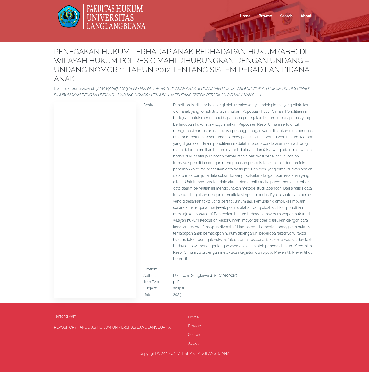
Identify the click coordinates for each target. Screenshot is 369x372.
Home (245, 16)
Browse (265, 16)
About (306, 16)
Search (286, 16)
